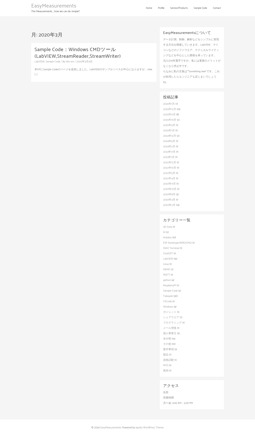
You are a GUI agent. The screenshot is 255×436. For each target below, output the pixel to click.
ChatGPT (168, 253)
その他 (167, 344)
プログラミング (172, 323)
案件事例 (168, 349)
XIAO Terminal (171, 248)
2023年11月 (169, 152)
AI (164, 232)
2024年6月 (169, 141)
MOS (165, 365)
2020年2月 (169, 205)
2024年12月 (169, 136)
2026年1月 (169, 104)
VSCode (167, 301)
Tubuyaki (168, 296)
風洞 (165, 370)
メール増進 (169, 328)
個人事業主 (169, 333)
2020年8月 (169, 194)
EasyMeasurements (53, 6)
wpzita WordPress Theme (150, 427)
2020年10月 (169, 189)
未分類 (167, 338)
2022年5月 (169, 173)
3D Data (167, 227)
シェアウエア (171, 317)
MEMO (166, 269)
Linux (166, 264)
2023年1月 (169, 157)
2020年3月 (169, 200)
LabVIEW (40, 61)
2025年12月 (169, 109)
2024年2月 (169, 146)
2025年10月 (169, 120)
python (167, 280)
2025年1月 (169, 130)
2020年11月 (169, 184)
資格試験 (168, 360)
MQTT (166, 275)
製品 (165, 354)
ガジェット (169, 312)
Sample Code (53, 61)
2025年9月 (169, 125)
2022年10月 (169, 168)
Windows (168, 307)
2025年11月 (169, 114)
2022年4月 (169, 178)
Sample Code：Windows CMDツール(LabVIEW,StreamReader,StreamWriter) (78, 53)
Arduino (167, 237)
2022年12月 (169, 162)
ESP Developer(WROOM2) (177, 243)
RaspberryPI (169, 285)
